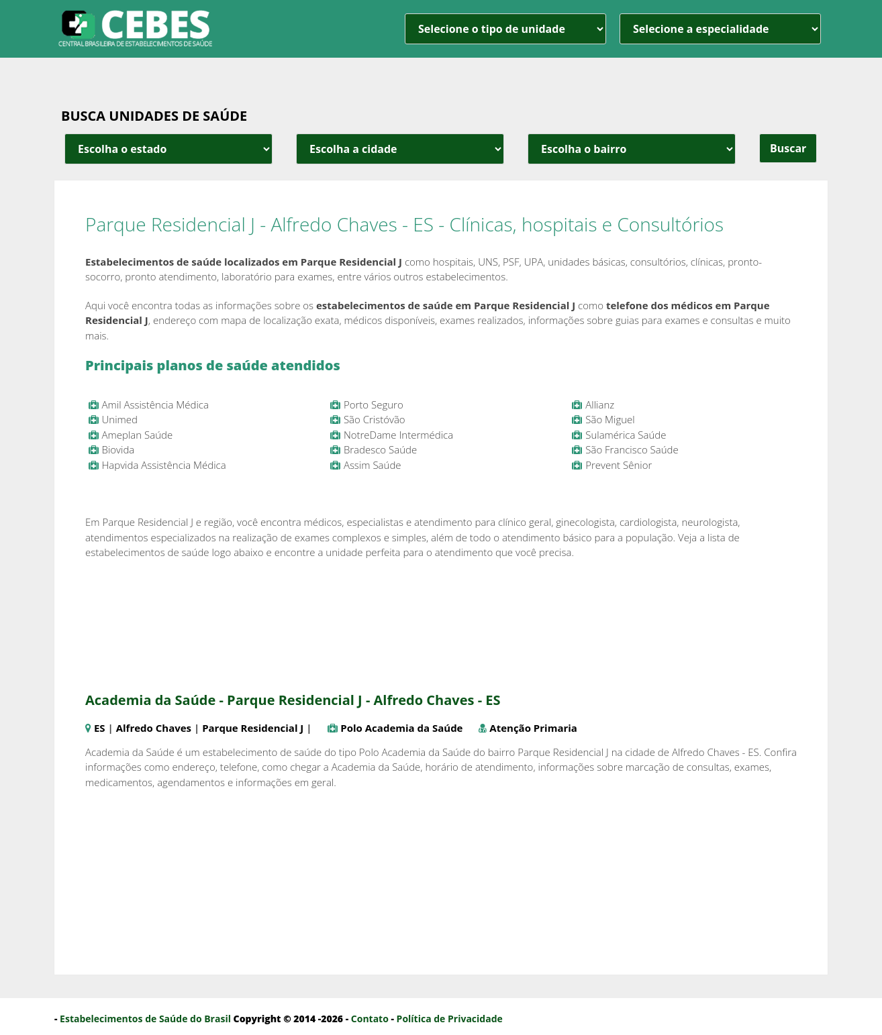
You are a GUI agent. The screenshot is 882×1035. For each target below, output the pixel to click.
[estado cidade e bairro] (168, 148)
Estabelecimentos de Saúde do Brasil (145, 1018)
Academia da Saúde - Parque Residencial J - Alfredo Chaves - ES (292, 700)
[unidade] (505, 28)
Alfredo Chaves (153, 727)
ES (99, 727)
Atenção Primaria (533, 727)
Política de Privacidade (450, 1018)
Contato (370, 1018)
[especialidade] (720, 28)
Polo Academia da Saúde (401, 727)
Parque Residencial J (252, 727)
